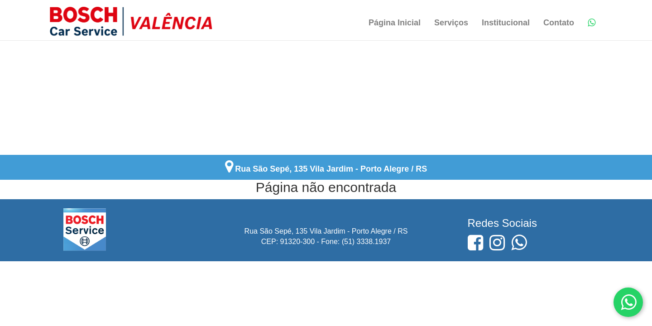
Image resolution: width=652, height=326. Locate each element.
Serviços (451, 22)
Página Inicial (395, 22)
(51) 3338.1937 (366, 241)
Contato (558, 22)
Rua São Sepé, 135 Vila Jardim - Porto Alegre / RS (331, 168)
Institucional (506, 22)
